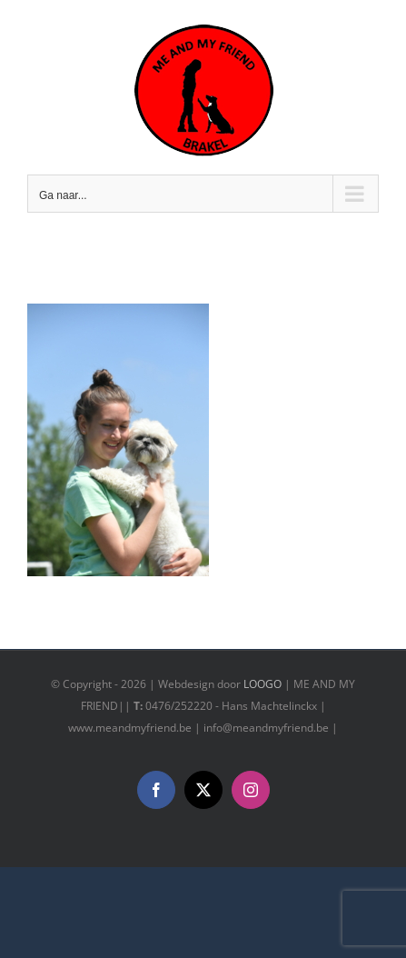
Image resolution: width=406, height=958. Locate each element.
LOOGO (262, 684)
